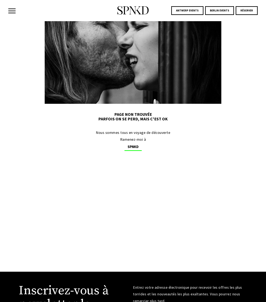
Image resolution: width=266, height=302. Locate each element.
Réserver (246, 10)
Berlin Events (219, 10)
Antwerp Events (187, 10)
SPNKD (133, 146)
